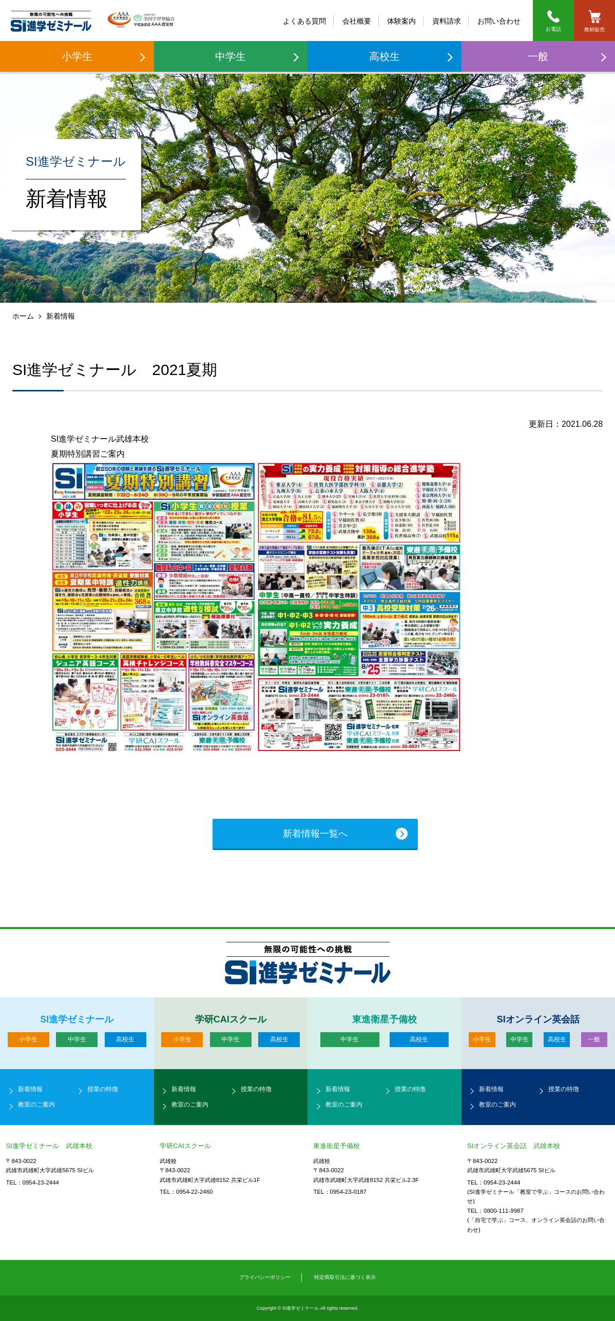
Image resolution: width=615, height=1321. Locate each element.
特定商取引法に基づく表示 (345, 1277)
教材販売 (594, 21)
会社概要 (356, 21)
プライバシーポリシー (265, 1277)
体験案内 (401, 21)
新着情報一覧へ (315, 834)
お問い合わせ (499, 21)
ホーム (23, 316)
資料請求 (446, 21)
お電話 (553, 21)
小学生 (77, 56)
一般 (538, 56)
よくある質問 (304, 21)
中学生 (230, 56)
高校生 (384, 56)
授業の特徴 (102, 1089)
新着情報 (30, 1089)
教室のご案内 (36, 1104)
